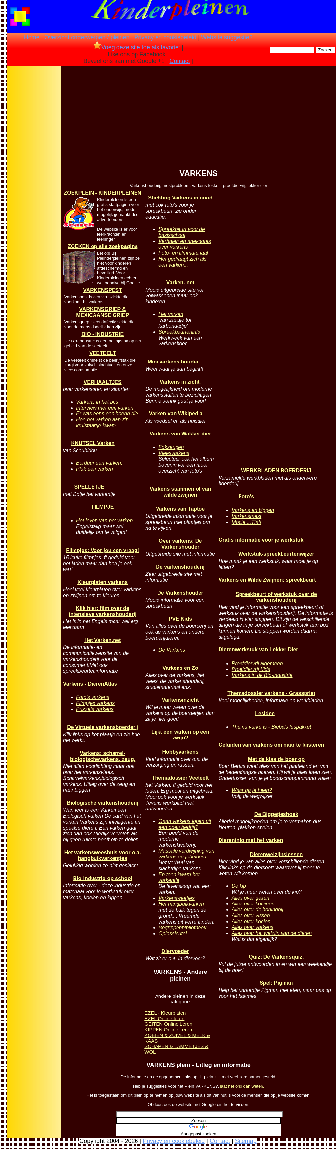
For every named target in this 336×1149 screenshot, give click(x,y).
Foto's (246, 496)
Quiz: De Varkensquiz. (276, 957)
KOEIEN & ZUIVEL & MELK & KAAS (177, 1037)
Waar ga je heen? (252, 790)
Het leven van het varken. (105, 520)
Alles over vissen (251, 915)
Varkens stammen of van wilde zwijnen (180, 492)
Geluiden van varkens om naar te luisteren (271, 745)
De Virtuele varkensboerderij (102, 727)
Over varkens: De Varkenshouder (180, 544)
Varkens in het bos (97, 402)
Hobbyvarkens (180, 752)
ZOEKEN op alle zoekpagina (102, 246)
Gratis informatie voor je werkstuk (261, 540)
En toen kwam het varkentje (179, 877)
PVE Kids (180, 618)
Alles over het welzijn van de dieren (272, 933)
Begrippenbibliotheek (182, 927)
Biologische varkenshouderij (102, 803)
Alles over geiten (250, 898)
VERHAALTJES (103, 382)
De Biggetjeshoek (276, 814)
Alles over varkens (252, 927)
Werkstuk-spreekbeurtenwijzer (276, 554)
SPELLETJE (89, 487)
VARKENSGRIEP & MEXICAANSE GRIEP (102, 312)
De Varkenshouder (180, 593)
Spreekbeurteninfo (179, 332)
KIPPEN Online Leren (168, 1029)
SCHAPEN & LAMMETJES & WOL (176, 1049)
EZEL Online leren (164, 1018)
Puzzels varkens (95, 709)
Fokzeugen (171, 447)
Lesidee (265, 713)
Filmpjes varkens (95, 703)
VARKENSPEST (102, 290)
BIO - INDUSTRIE (102, 334)
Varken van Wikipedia (175, 413)
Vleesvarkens (173, 453)
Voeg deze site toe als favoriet (136, 47)
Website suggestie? (227, 37)
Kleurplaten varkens (102, 582)
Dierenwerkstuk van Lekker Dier (258, 649)
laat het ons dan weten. (242, 1086)
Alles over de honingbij (257, 909)
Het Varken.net (102, 640)
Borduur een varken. (99, 463)
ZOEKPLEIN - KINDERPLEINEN (102, 193)
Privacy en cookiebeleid (165, 37)
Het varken (170, 314)
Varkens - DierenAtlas (90, 684)
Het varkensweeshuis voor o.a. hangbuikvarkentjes (102, 855)
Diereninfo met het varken (251, 840)
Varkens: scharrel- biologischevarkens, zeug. (102, 756)
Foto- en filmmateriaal (183, 253)
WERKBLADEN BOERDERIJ (276, 470)
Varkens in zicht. (180, 382)
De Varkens (171, 650)
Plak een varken (94, 469)
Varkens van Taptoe (180, 509)
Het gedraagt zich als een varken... (182, 262)
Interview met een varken (104, 407)
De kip (239, 886)
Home (32, 37)
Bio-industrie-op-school (102, 878)
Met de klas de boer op (276, 759)
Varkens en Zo (180, 668)
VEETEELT (102, 353)
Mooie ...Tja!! (246, 522)
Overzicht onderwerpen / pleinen (86, 37)
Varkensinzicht (180, 700)
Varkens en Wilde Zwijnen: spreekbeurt (267, 580)
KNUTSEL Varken (93, 443)
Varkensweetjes (176, 898)
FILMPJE (103, 507)
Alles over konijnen (253, 903)
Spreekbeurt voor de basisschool (181, 232)
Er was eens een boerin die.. (108, 413)
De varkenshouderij (180, 567)
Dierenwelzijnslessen (276, 854)
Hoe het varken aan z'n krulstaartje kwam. (102, 422)
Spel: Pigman (276, 983)
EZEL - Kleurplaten (165, 1013)
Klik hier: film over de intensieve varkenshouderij (102, 611)
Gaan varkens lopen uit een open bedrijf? (184, 824)
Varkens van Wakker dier (180, 433)
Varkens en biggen (253, 510)
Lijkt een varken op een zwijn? (180, 734)
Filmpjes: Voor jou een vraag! (102, 550)
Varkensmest (246, 516)
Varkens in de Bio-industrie (262, 675)
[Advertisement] (34, 171)
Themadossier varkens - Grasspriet (271, 693)
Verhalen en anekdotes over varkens (184, 244)
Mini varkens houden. (174, 361)
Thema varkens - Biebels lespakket (271, 727)
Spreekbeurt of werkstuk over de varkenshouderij (276, 597)
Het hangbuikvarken (181, 904)
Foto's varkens (92, 697)
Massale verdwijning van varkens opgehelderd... (186, 853)
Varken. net (180, 282)
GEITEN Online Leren (168, 1024)
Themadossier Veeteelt (180, 778)
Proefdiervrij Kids (251, 669)
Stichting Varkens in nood (180, 197)
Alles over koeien (251, 921)
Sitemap (246, 1141)
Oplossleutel (172, 933)
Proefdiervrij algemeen (257, 663)
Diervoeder (175, 951)
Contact (180, 61)
